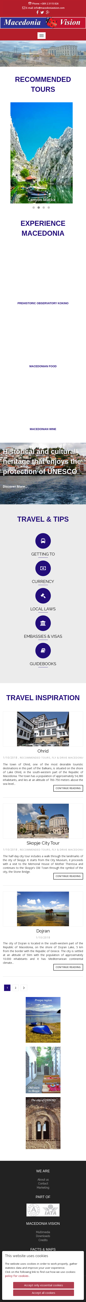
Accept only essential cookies (43, 1285)
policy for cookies (17, 1276)
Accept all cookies (43, 1293)
